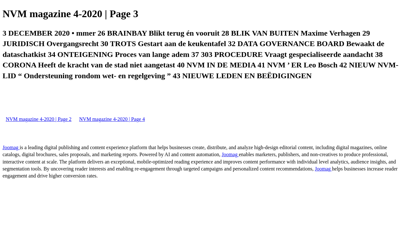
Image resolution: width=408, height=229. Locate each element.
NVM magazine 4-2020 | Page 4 (112, 119)
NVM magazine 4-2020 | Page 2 (38, 119)
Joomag (11, 147)
